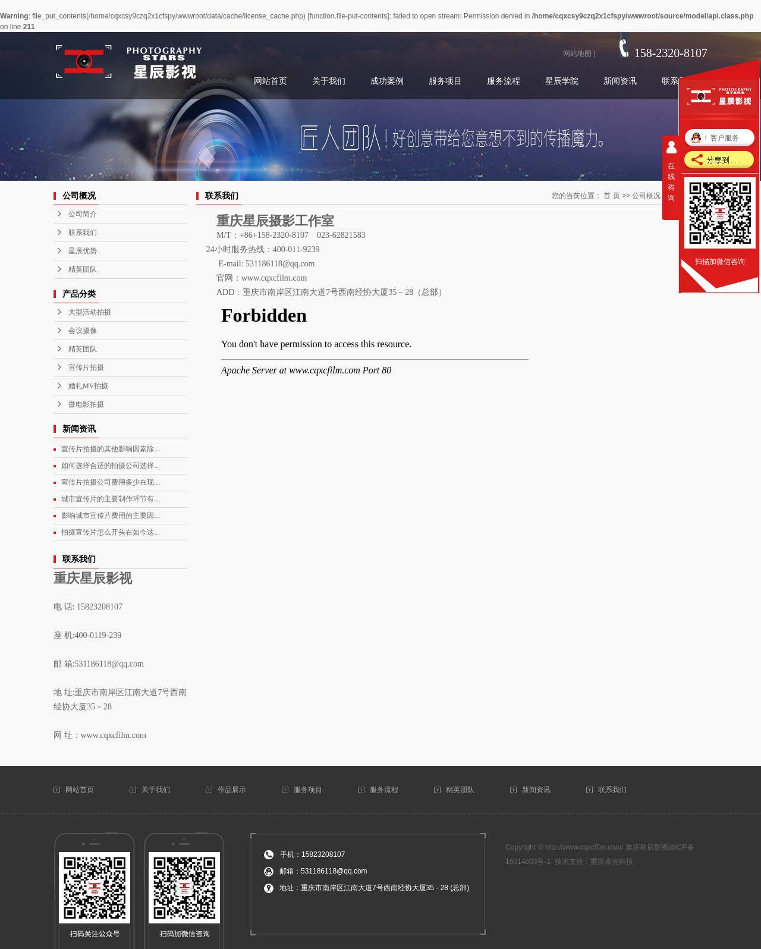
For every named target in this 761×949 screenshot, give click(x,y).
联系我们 (82, 232)
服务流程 (384, 789)
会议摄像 (82, 330)
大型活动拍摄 (89, 312)
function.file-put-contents (348, 16)
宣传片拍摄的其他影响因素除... (110, 449)
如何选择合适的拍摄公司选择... (110, 465)
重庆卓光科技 (611, 861)
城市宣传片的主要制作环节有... (110, 499)
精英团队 (82, 269)
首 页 (611, 195)
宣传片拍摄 (86, 367)
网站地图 (577, 53)
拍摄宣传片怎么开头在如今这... (110, 532)
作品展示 (232, 789)
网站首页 (80, 789)
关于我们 (156, 789)
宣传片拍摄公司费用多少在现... (110, 482)
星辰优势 (82, 251)
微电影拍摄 (86, 404)
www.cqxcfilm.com (113, 735)
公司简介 (82, 214)
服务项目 (308, 789)
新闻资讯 (536, 789)
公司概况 (646, 195)
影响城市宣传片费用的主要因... (110, 515)
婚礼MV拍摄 (88, 386)
